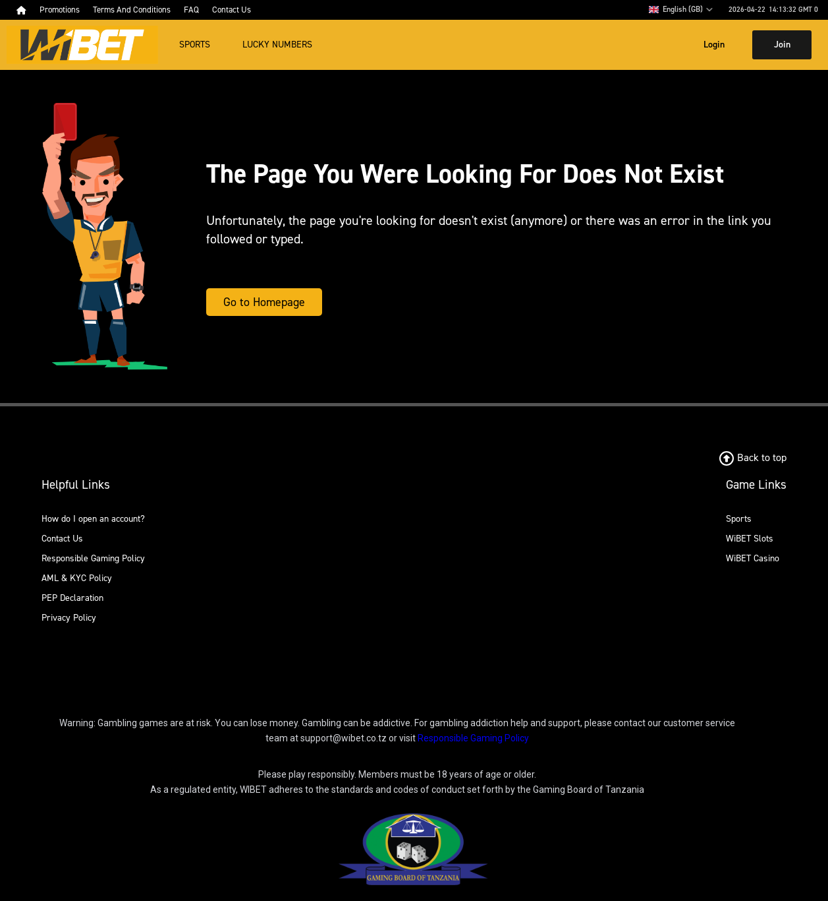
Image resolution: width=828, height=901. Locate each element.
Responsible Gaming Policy (93, 558)
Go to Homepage (264, 302)
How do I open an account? (93, 519)
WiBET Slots (749, 538)
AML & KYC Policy (76, 578)
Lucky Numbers (277, 44)
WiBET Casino (752, 558)
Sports (194, 44)
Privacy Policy (68, 617)
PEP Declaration (72, 598)
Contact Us (62, 538)
